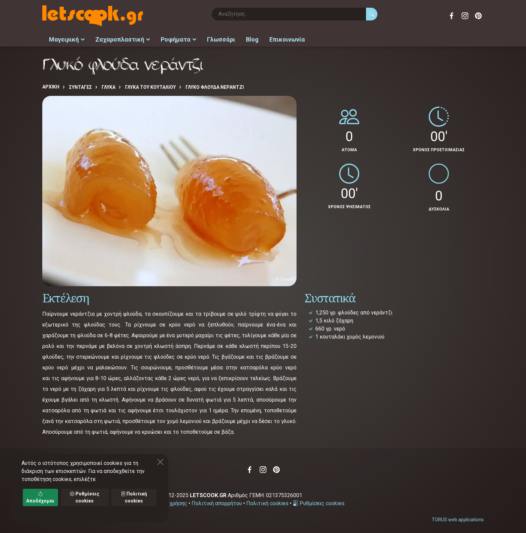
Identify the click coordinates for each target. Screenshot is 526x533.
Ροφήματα (178, 38)
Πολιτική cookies (267, 502)
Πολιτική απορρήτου (217, 502)
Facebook (451, 15)
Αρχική (50, 85)
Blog (252, 38)
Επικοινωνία (287, 38)
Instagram (465, 15)
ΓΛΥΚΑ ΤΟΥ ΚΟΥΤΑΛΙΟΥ (150, 86)
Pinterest (478, 15)
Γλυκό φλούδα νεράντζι (215, 86)
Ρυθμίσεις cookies (319, 502)
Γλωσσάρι (221, 38)
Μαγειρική (67, 38)
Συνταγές (80, 86)
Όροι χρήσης (172, 502)
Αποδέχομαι (40, 497)
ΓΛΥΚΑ (108, 86)
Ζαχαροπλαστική (122, 38)
